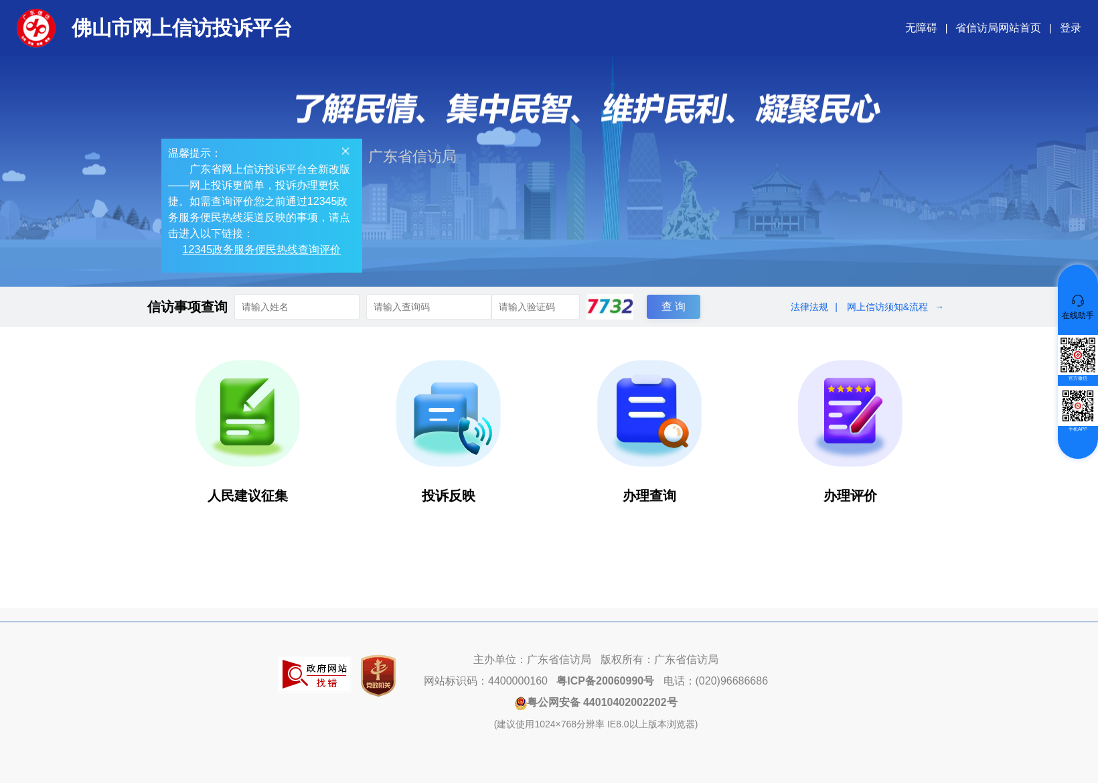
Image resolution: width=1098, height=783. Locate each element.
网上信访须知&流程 (887, 306)
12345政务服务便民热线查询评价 (264, 251)
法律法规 (809, 306)
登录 (1070, 27)
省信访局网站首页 (998, 27)
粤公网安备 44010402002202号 (596, 702)
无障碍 (921, 27)
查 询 (673, 306)
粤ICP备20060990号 (605, 681)
